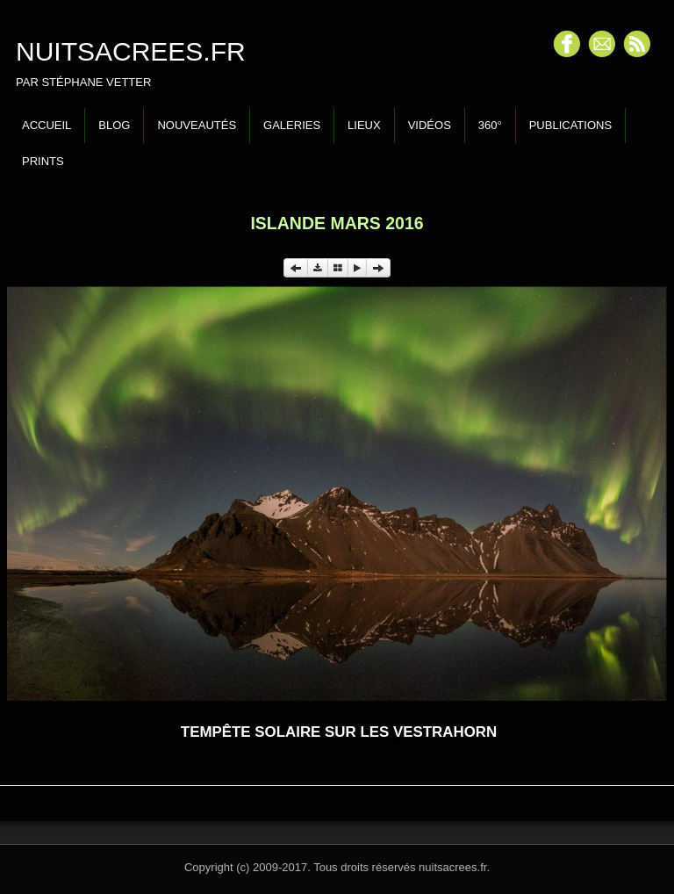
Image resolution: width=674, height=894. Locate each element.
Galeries (291, 125)
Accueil (46, 125)
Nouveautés (196, 125)
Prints (43, 161)
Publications (570, 125)
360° (490, 125)
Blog (114, 125)
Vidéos (429, 125)
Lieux (364, 125)
